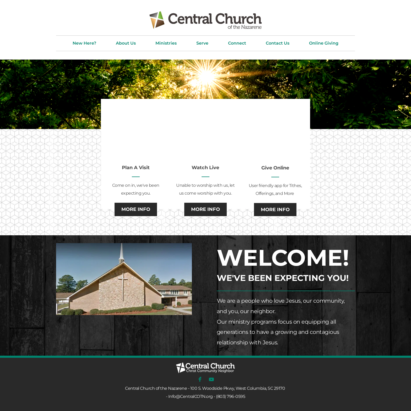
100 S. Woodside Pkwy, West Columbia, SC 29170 (237, 388)
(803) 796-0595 (230, 396)
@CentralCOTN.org (194, 396)
